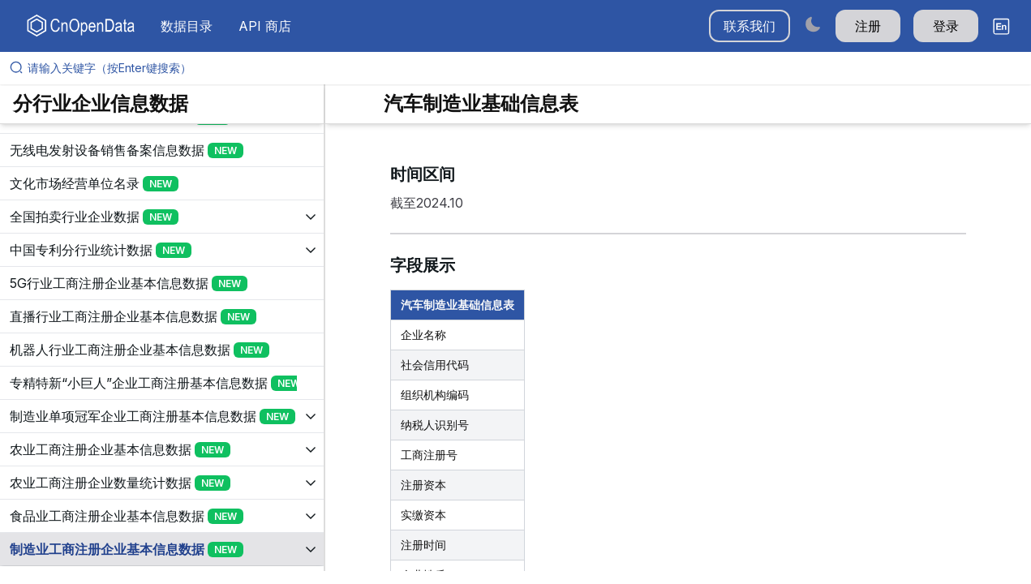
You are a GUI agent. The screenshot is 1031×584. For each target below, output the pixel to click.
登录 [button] (946, 26)
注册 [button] (868, 26)
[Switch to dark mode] (813, 24)
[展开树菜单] (162, 150)
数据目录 (187, 26)
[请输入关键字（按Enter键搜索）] (522, 68)
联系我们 (749, 26)
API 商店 (264, 26)
